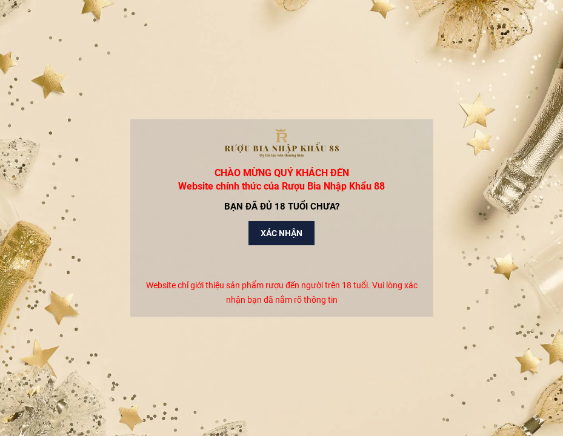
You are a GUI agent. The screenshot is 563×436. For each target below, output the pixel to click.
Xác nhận (281, 233)
